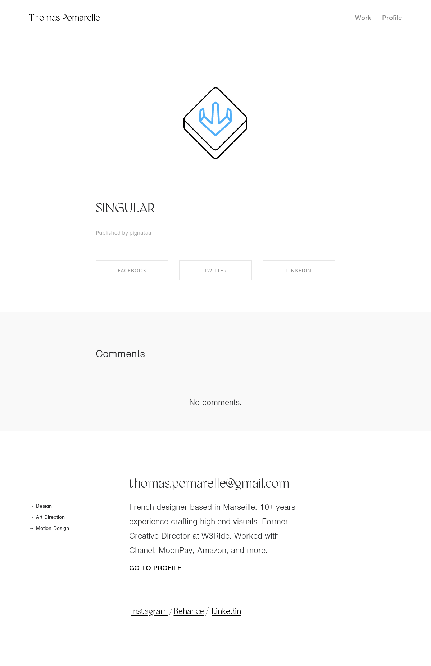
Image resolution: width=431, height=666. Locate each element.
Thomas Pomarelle (64, 18)
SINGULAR (125, 209)
